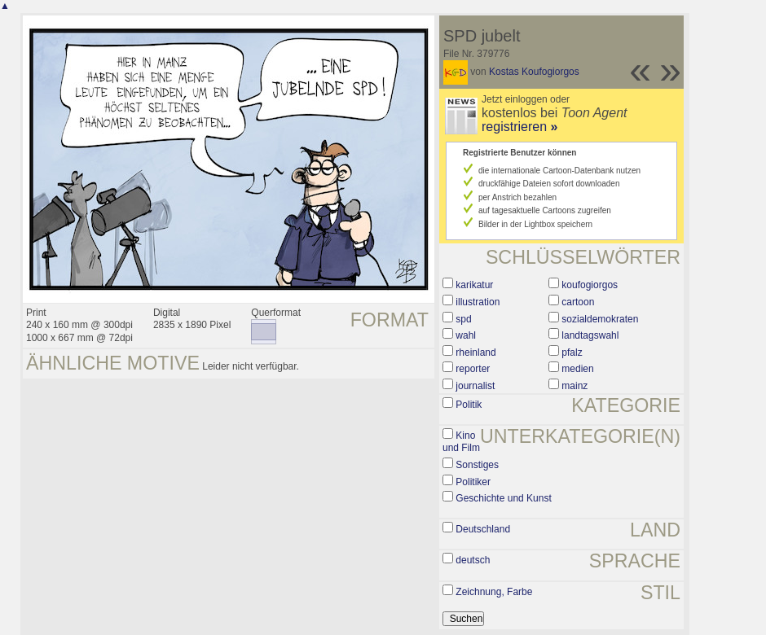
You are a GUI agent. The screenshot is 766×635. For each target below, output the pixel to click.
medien (577, 368)
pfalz (571, 352)
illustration (478, 302)
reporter (473, 368)
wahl (466, 335)
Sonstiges (477, 465)
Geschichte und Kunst (503, 498)
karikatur (474, 285)
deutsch (473, 560)
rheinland (475, 352)
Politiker (473, 482)
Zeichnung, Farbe (494, 592)
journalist (475, 386)
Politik (469, 404)
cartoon (577, 302)
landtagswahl (590, 335)
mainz (574, 386)
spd (463, 319)
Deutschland (483, 529)
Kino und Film (461, 442)
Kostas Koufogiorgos (534, 71)
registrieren (519, 127)
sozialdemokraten (599, 319)
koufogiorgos (589, 285)
